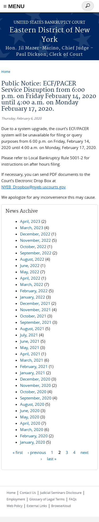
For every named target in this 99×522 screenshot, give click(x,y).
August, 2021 (32, 328)
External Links (37, 506)
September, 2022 (35, 252)
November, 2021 (35, 309)
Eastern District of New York (50, 35)
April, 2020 (30, 423)
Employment (16, 499)
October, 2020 (33, 391)
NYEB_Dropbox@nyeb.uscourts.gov (33, 187)
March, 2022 (31, 284)
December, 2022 (35, 234)
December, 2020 (35, 379)
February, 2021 (34, 366)
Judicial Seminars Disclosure (61, 492)
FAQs (73, 499)
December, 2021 (35, 303)
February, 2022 (34, 290)
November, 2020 (35, 385)
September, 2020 (35, 398)
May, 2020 (29, 416)
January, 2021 (32, 372)
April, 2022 (30, 278)
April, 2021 (30, 353)
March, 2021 (31, 360)
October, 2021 (33, 316)
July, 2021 (29, 334)
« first (18, 452)
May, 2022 (29, 271)
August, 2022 (32, 259)
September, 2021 (35, 322)
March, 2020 (31, 429)
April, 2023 (30, 221)
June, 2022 (30, 265)
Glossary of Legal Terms (47, 499)
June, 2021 (30, 341)
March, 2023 (31, 227)
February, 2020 (34, 435)
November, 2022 (35, 240)
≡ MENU (14, 6)
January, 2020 (32, 442)
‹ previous (37, 452)
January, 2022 (32, 297)
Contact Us (28, 492)
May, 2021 (29, 347)
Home (5, 71)
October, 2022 (33, 246)
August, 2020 (32, 404)
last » (51, 458)
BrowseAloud (61, 506)
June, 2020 (30, 410)
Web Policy (14, 506)
